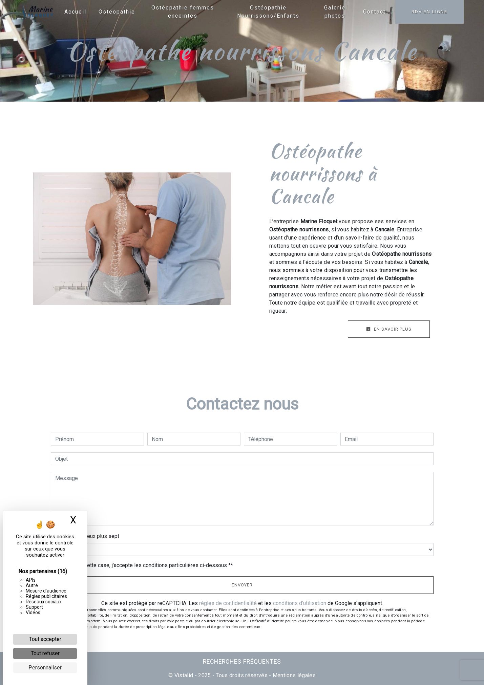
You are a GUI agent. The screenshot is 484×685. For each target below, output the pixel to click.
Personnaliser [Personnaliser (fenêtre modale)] (45, 667)
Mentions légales (293, 675)
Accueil (75, 11)
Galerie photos (334, 11)
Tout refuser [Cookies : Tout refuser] (45, 653)
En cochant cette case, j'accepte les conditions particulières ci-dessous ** (145, 565)
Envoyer (242, 584)
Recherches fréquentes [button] (242, 661)
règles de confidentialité (228, 603)
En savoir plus (389, 329)
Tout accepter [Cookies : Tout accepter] (45, 639)
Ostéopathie (117, 11)
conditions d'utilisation (299, 603)
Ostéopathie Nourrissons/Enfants (268, 11)
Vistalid (183, 675)
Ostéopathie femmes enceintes (182, 11)
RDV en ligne (429, 11)
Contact (374, 11)
